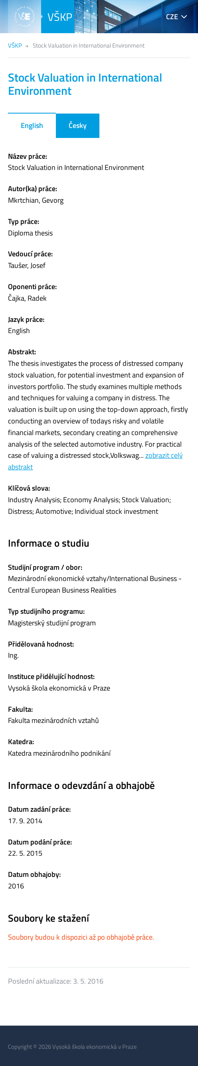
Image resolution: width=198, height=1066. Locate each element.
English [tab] (32, 125)
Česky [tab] (78, 125)
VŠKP (60, 16)
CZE (172, 16)
